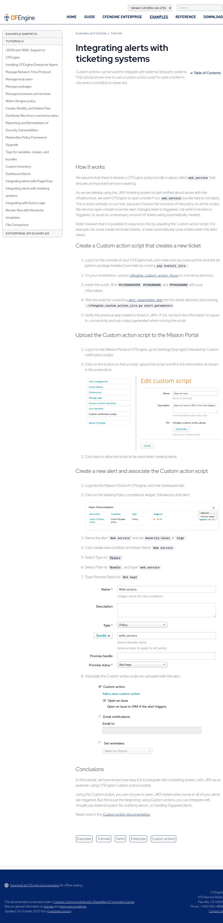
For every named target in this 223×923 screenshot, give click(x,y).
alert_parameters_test (145, 300)
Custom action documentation (126, 814)
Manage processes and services (28, 94)
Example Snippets (21, 34)
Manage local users (19, 79)
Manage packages (18, 86)
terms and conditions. (73, 906)
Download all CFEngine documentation (32, 885)
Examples (159, 16)
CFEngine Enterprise (122, 16)
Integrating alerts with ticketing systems (27, 192)
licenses (49, 906)
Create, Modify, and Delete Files (28, 108)
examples (84, 839)
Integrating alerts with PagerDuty (29, 181)
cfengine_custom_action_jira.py (154, 275)
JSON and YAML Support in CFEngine (25, 53)
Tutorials (15, 41)
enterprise (138, 839)
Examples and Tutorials (91, 33)
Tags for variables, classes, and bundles (27, 155)
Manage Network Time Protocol (28, 72)
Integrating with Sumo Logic (25, 203)
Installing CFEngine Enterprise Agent (32, 65)
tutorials (104, 839)
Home (72, 16)
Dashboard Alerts (18, 174)
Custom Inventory (18, 166)
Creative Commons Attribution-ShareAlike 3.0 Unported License (94, 902)
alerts (120, 839)
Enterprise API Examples (27, 233)
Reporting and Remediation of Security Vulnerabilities (27, 126)
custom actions (163, 839)
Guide (89, 16)
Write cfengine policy (21, 101)
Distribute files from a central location (32, 115)
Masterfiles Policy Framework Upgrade (26, 141)
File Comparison (17, 225)
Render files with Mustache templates (25, 213)
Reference (185, 16)
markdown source (59, 911)
